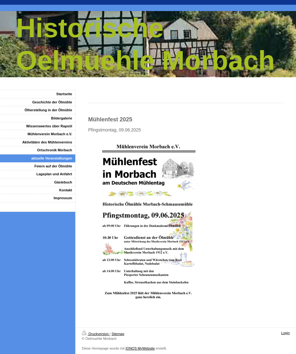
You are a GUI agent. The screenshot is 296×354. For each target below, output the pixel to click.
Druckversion (96, 334)
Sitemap (117, 334)
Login (285, 333)
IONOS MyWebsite (140, 348)
